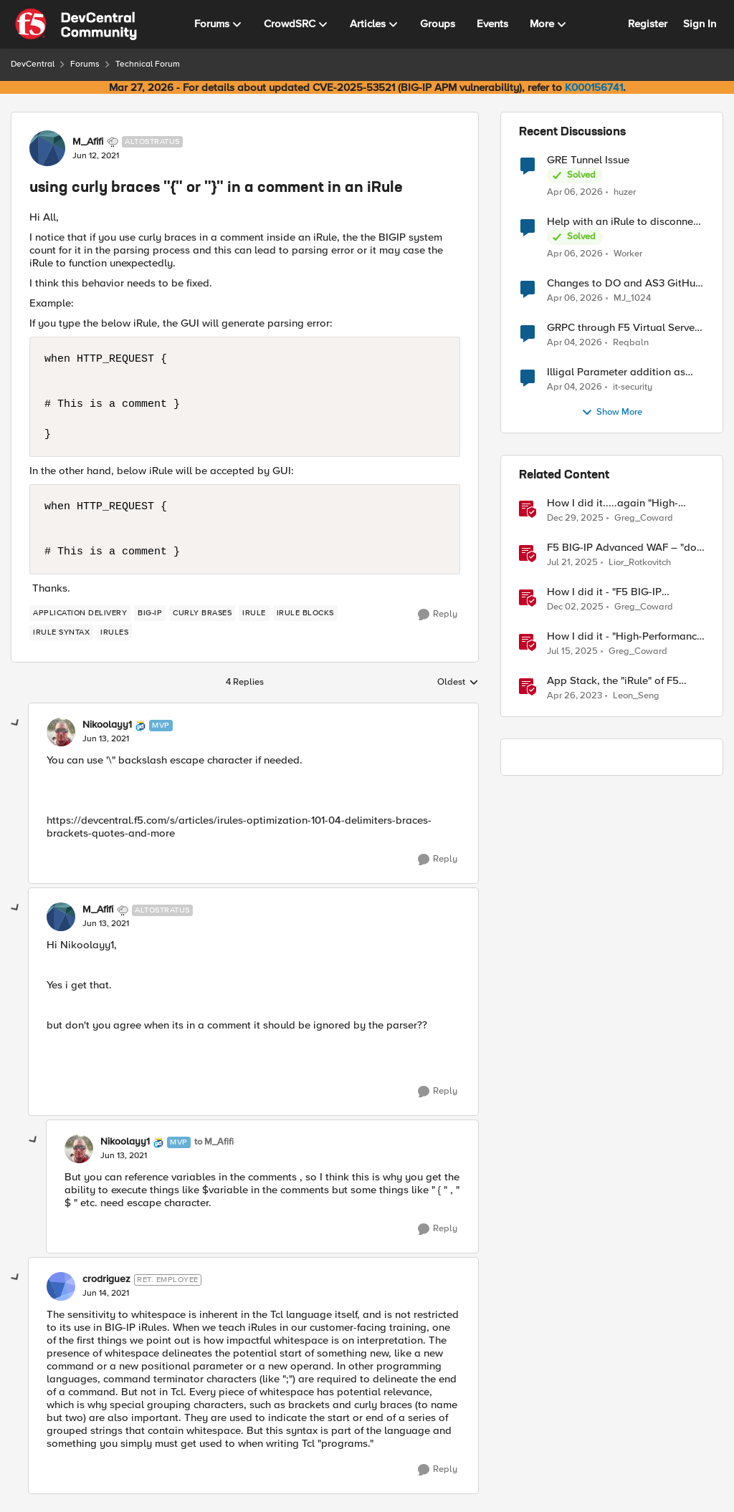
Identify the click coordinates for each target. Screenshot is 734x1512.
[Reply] (437, 614)
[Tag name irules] (114, 632)
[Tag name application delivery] (79, 613)
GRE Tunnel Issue (588, 160)
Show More (611, 412)
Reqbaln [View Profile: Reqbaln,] (631, 342)
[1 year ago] (572, 563)
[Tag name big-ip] (150, 613)
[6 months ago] (575, 518)
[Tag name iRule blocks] (305, 613)
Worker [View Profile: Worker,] (628, 254)
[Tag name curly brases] (202, 613)
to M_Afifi (214, 1142)
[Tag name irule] (254, 613)
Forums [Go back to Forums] (85, 64)
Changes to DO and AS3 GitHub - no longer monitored (624, 283)
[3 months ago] (575, 192)
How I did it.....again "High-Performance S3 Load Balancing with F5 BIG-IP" (624, 503)
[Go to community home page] (76, 24)
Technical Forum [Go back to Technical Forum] (147, 64)
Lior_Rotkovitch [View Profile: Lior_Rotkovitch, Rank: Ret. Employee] (640, 562)
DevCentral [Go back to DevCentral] (32, 64)
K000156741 (594, 87)
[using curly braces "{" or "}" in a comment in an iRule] (105, 739)
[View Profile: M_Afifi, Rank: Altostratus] (47, 148)
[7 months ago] (575, 607)
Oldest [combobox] (458, 682)
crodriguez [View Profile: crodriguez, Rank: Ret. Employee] (106, 1279)
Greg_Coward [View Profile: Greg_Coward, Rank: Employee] (643, 518)
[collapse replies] (15, 723)
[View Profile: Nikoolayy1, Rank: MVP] (61, 732)
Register (647, 23)
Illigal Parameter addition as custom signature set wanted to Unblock (622, 372)
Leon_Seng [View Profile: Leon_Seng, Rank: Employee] (636, 695)
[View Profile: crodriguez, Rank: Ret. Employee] (61, 1286)
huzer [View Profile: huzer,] (625, 191)
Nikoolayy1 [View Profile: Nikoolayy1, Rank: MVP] (107, 725)
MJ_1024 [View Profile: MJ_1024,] (632, 298)
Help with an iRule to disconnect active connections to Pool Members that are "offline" (624, 222)
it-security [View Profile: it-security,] (632, 387)
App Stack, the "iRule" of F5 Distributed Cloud (613, 681)
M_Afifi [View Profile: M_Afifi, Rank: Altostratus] (87, 142)
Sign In (699, 23)
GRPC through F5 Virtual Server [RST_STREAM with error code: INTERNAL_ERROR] (622, 328)
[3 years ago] (574, 696)
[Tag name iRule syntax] (61, 632)
